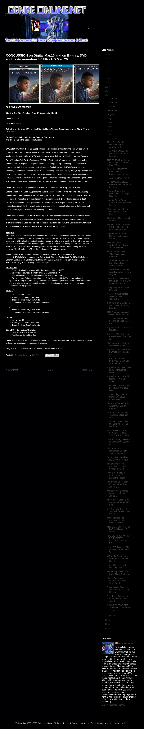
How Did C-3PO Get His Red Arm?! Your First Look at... (118, 153)
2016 (107, 95)
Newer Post (12, 370)
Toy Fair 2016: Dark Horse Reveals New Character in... (119, 336)
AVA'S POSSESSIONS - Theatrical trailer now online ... (118, 415)
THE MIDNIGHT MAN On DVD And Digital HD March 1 (118, 529)
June (109, 122)
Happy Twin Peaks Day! (118, 178)
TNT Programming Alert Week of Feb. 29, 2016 (118, 313)
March (110, 134)
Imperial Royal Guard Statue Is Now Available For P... (119, 202)
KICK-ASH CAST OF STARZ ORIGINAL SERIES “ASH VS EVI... (119, 433)
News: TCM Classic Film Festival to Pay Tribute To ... (118, 549)
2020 (107, 78)
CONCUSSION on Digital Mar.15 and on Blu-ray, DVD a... (118, 305)
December (112, 98)
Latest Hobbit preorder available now (117, 566)
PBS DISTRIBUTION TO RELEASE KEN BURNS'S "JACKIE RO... (118, 539)
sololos (109, 723)
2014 (107, 624)
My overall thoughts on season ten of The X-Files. (117, 211)
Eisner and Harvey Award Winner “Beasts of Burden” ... (118, 406)
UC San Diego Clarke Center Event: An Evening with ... (117, 397)
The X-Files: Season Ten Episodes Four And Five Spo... (119, 502)
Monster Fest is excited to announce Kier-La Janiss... (119, 493)
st (56, 191)
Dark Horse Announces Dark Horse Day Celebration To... (117, 263)
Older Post (86, 370)
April (109, 130)
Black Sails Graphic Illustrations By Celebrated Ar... (116, 144)
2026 (107, 54)
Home (50, 370)
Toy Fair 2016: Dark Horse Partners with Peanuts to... (119, 352)
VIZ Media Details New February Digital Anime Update (118, 558)
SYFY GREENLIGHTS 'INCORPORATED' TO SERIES (118, 511)
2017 (107, 91)
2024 (107, 62)
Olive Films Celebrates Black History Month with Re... (117, 598)
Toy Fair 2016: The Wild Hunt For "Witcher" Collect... (118, 379)
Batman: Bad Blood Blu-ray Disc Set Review (118, 458)
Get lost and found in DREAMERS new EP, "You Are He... (118, 361)
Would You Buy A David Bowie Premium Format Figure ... (119, 184)
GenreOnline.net (126, 643)
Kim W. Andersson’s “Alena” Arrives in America (116, 254)
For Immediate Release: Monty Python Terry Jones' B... (118, 484)
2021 (107, 75)
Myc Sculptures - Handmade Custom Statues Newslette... (117, 450)
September (112, 110)
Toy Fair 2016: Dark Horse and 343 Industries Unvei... (119, 370)
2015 (107, 620)
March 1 (52, 192)
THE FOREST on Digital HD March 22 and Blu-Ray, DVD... (118, 162)
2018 (107, 87)
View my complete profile (113, 705)
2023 (107, 66)
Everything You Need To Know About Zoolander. (119, 572)
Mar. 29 (13, 132)
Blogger (127, 723)
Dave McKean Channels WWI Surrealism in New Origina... (119, 272)
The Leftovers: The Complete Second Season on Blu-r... (116, 466)
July (109, 118)
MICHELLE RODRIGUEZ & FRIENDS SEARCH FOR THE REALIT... (118, 227)
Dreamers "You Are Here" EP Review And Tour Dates (118, 388)
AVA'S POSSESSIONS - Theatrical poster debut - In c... (118, 607)
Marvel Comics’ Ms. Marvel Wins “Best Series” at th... (116, 580)
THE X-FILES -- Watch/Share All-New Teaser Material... (118, 245)
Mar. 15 (18, 124)
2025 (107, 58)
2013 (107, 628)
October (111, 106)
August (110, 114)
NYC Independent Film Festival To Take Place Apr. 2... (118, 321)
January (111, 615)
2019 (107, 82)
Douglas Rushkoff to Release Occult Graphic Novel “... (119, 193)
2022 (107, 71)
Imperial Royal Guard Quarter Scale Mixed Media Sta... (117, 236)
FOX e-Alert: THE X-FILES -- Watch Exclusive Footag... (117, 475)
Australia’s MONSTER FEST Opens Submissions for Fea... (118, 171)
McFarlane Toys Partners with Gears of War (118, 344)
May (109, 126)
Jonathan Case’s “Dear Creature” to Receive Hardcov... (117, 424)
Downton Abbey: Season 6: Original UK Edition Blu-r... (118, 442)
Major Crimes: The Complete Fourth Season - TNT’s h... (117, 520)
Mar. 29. (68, 156)
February (111, 138)
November (112, 102)
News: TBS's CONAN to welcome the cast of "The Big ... (118, 296)
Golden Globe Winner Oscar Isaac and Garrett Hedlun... (119, 589)
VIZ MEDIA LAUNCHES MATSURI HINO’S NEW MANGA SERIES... (119, 281)
